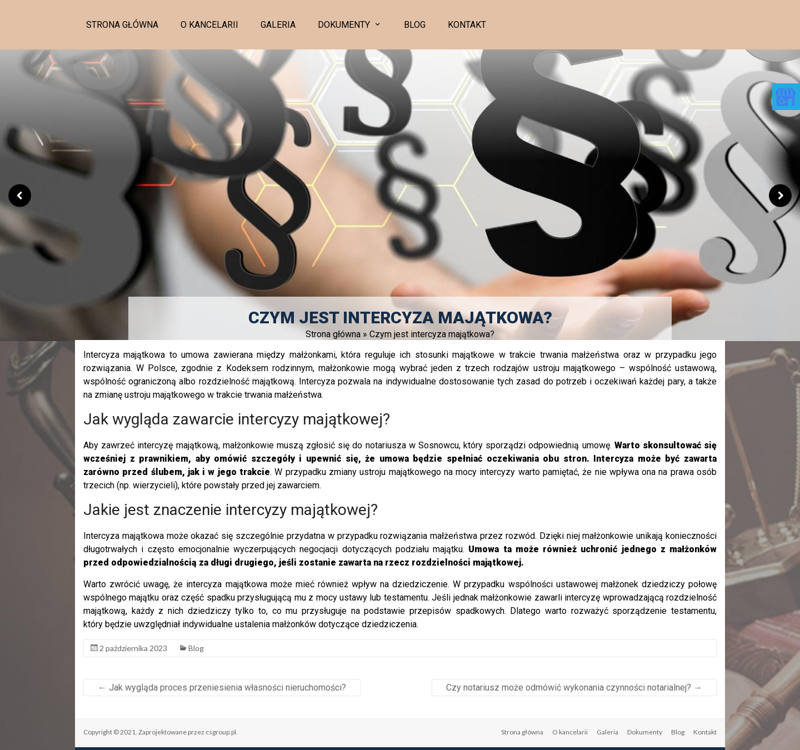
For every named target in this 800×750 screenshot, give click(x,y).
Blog (415, 24)
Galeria (278, 24)
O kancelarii (209, 24)
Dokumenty (344, 24)
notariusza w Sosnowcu (412, 445)
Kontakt (467, 24)
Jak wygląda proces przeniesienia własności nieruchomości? (222, 687)
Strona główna (122, 24)
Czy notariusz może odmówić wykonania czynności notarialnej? (574, 687)
